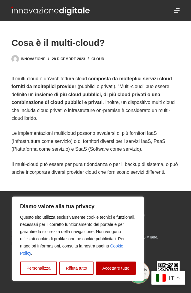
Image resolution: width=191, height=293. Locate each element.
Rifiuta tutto (76, 268)
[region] (78, 239)
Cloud (97, 59)
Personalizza (38, 268)
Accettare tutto (115, 268)
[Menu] (177, 10)
